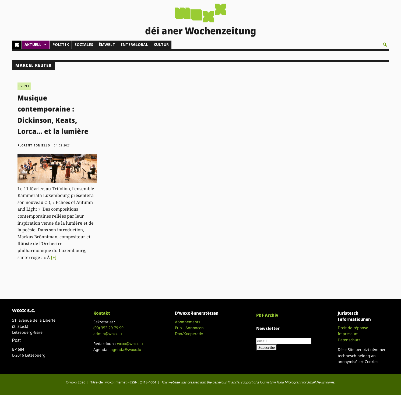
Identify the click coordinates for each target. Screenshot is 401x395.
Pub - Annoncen (189, 327)
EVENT (24, 86)
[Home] (17, 45)
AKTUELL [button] (35, 45)
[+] (54, 257)
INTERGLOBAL (134, 44)
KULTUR (161, 44)
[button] (385, 45)
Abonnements (187, 321)
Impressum (348, 333)
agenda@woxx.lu (126, 349)
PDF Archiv (267, 315)
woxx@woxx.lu (130, 343)
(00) (108, 327)
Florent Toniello (33, 145)
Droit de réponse (353, 327)
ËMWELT (107, 44)
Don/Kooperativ (189, 333)
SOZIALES (84, 44)
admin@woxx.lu (107, 333)
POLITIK (60, 44)
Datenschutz (349, 339)
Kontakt (101, 313)
